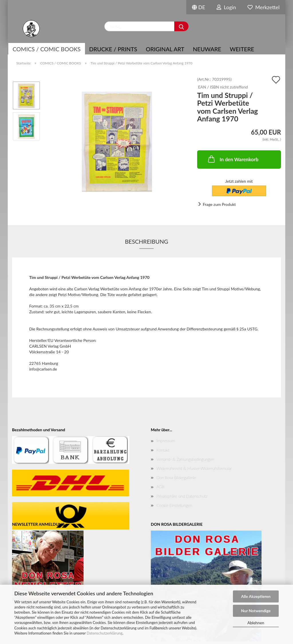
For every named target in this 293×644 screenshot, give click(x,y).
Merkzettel (264, 7)
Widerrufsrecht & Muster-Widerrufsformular (194, 468)
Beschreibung (146, 241)
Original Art (165, 49)
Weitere (242, 49)
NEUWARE (207, 49)
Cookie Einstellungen (174, 505)
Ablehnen (256, 622)
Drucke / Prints (113, 49)
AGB (161, 486)
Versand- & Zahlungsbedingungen (185, 459)
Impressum (166, 440)
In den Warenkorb (233, 159)
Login (226, 7)
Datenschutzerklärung (104, 633)
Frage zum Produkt (219, 204)
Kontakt (163, 450)
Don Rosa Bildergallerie (176, 477)
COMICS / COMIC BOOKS (47, 49)
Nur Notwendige (255, 610)
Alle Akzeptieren (256, 596)
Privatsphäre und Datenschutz (182, 496)
